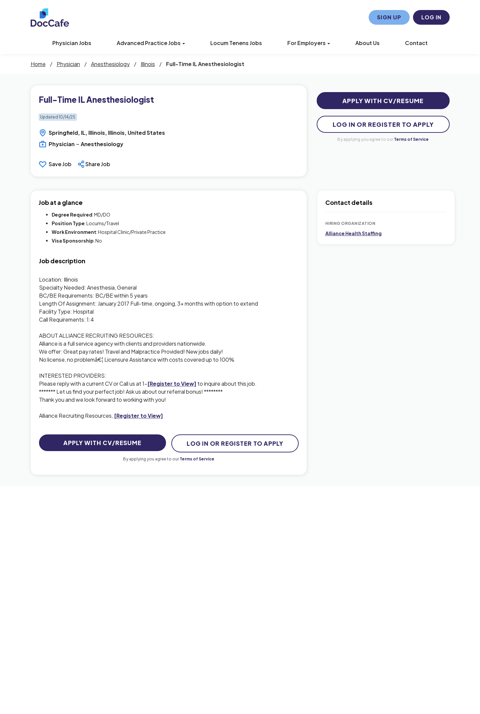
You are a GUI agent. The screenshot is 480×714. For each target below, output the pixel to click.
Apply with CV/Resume (383, 100)
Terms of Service (411, 139)
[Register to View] (171, 383)
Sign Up (389, 17)
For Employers (308, 42)
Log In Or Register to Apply (383, 124)
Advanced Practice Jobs (151, 42)
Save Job (60, 163)
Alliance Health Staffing (353, 233)
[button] (94, 164)
